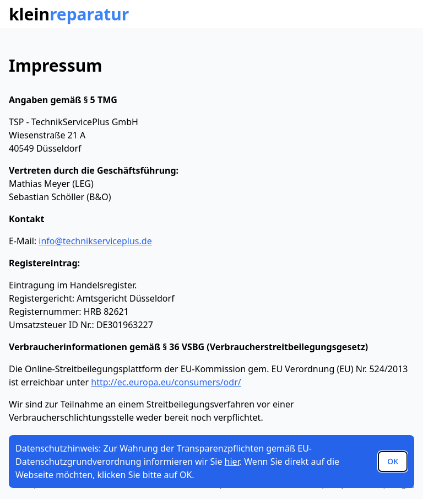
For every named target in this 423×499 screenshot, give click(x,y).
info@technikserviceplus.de (95, 241)
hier (232, 461)
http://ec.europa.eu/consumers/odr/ (166, 382)
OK (392, 461)
